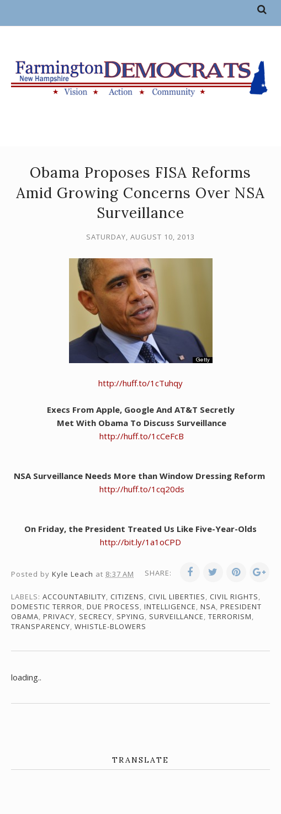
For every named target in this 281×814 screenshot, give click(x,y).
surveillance (176, 616)
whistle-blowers (110, 626)
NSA (208, 606)
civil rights (234, 597)
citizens (127, 597)
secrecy (95, 616)
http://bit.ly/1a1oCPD (140, 541)
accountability (74, 597)
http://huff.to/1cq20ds (140, 488)
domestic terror (46, 606)
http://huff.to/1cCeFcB (141, 435)
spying (130, 616)
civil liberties (177, 597)
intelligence (170, 606)
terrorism (230, 616)
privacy (59, 616)
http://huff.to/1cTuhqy (140, 383)
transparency (40, 626)
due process (113, 606)
